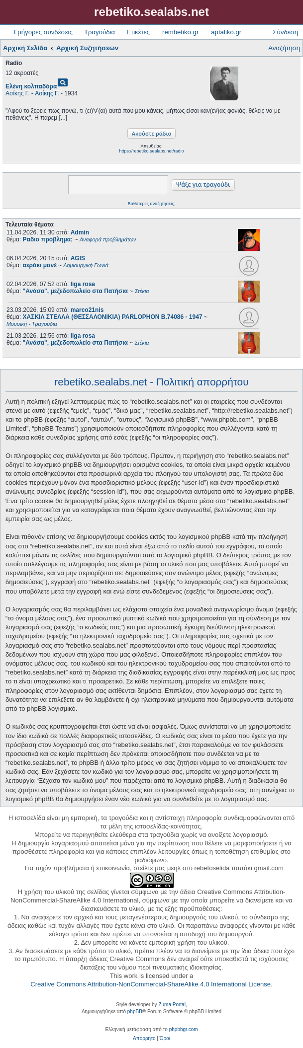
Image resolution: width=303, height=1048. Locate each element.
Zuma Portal (171, 1004)
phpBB (134, 1011)
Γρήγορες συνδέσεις (43, 32)
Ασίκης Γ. (17, 93)
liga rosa (83, 284)
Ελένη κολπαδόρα (31, 86)
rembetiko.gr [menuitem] (180, 32)
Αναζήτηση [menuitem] (284, 48)
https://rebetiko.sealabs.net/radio (151, 151)
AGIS (78, 258)
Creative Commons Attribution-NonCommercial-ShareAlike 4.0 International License (150, 984)
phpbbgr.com (183, 1029)
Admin (80, 232)
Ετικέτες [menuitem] (138, 32)
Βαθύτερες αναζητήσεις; (151, 203)
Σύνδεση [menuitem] (285, 32)
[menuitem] (144, 1038)
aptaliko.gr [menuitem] (226, 32)
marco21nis (87, 309)
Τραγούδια (99, 32)
